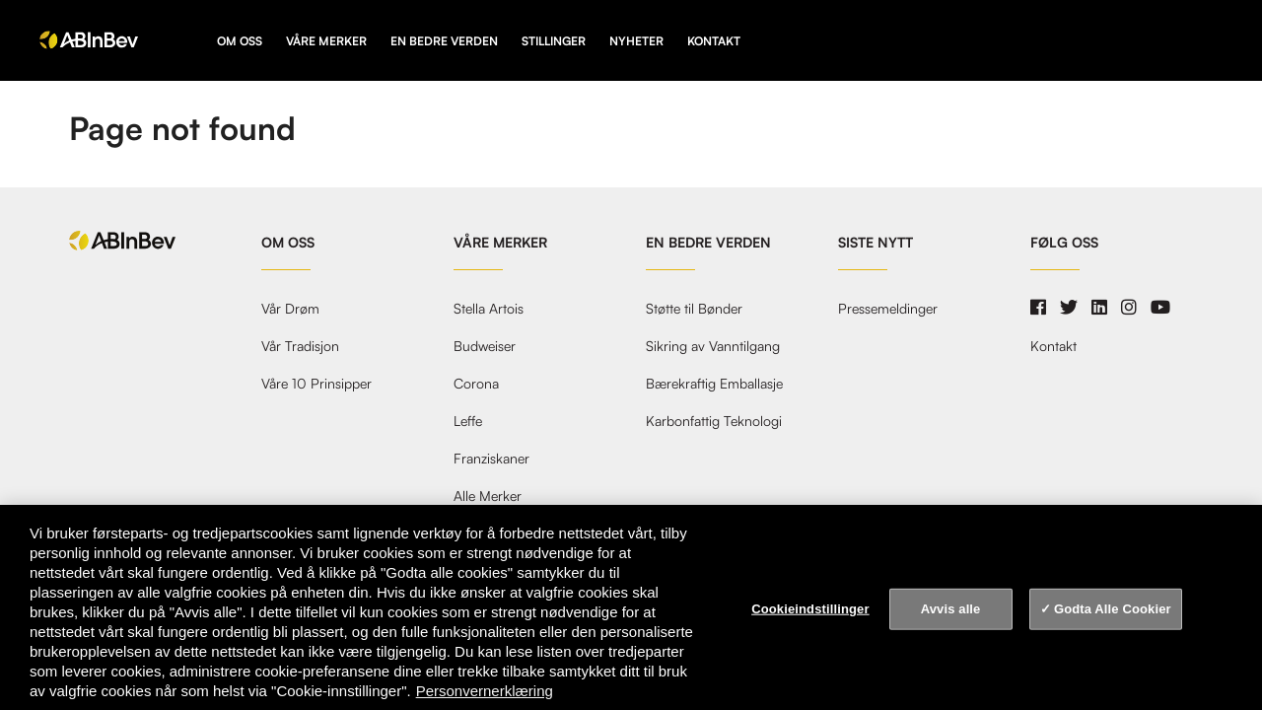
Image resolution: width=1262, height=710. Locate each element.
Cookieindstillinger (810, 609)
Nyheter (636, 41)
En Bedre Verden (444, 41)
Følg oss (1064, 242)
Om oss (239, 41)
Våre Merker (326, 41)
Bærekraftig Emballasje (714, 383)
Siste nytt (875, 242)
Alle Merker (488, 496)
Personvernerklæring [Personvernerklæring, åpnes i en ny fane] (484, 690)
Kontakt (713, 41)
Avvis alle (951, 609)
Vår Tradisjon (300, 346)
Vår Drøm (290, 309)
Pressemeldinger (888, 309)
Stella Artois (489, 309)
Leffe (468, 421)
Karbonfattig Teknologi (714, 421)
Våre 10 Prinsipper (316, 383)
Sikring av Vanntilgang (713, 346)
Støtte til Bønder (694, 309)
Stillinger (554, 41)
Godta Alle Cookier (1112, 609)
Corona (476, 383)
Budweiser (485, 346)
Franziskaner (491, 458)
